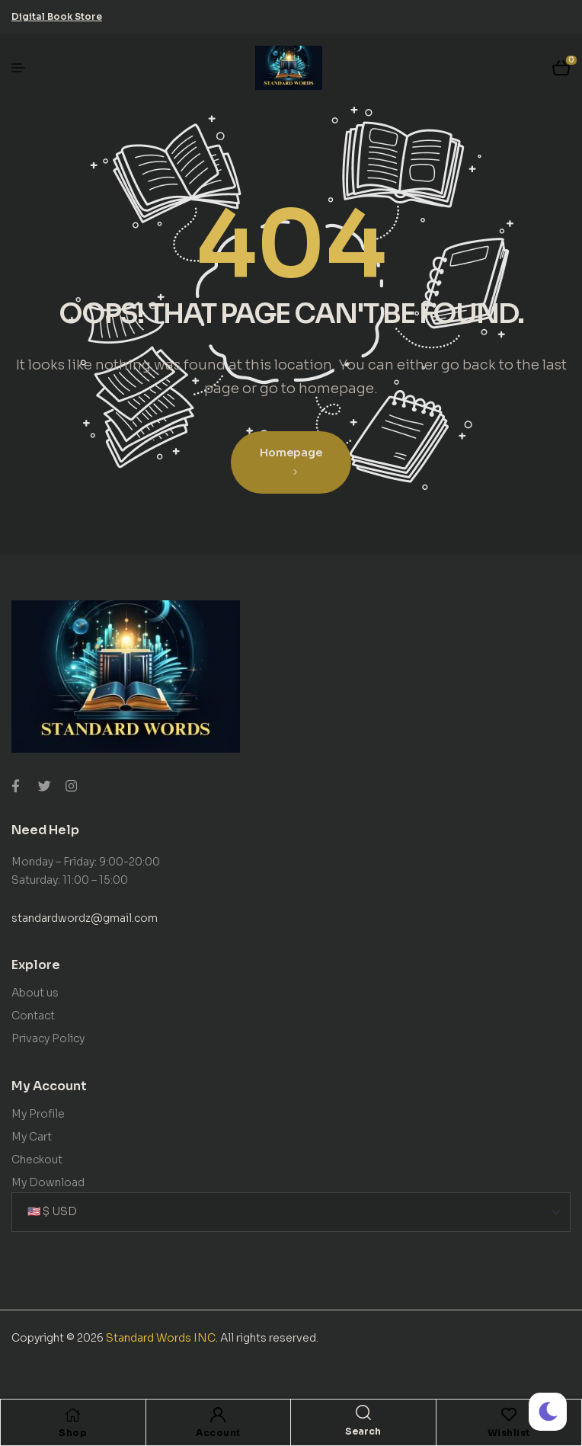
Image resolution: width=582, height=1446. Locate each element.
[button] (56, 16)
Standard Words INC (161, 1338)
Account (218, 1432)
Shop (73, 1432)
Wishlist (509, 1432)
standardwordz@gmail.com (84, 918)
